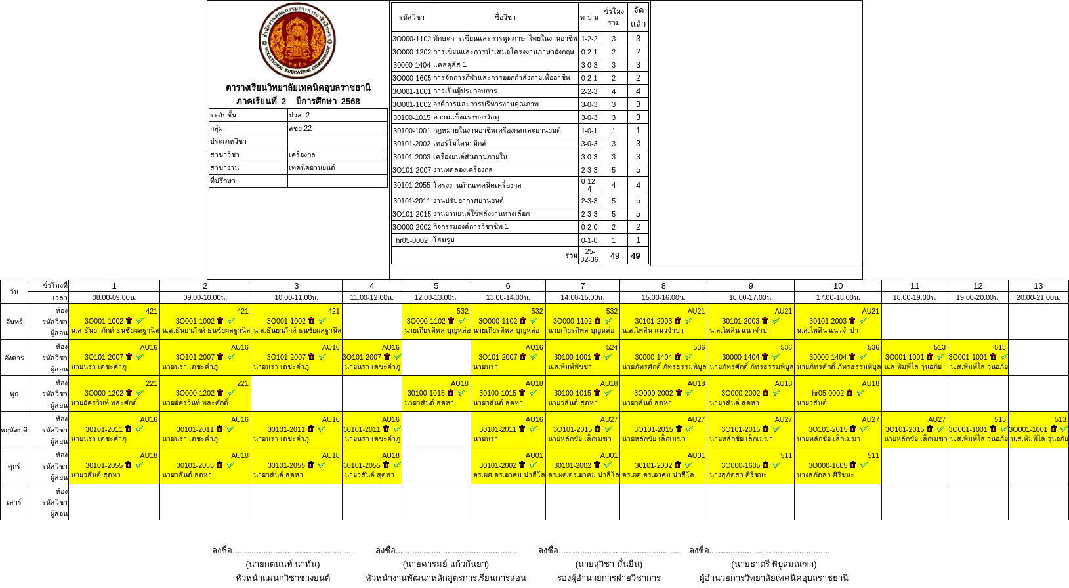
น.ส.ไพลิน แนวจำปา (652, 330)
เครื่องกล (302, 154)
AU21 (696, 311)
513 (940, 347)
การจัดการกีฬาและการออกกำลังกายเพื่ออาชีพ (501, 77)
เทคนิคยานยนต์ (312, 167)
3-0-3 (589, 65)
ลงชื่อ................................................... (282, 550)
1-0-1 (589, 131)
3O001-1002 (411, 104)
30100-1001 (411, 131)
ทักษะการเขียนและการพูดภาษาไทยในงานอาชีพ (505, 38)
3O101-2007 (411, 170)
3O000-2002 (411, 227)
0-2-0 (589, 227)
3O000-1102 (411, 39)
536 (699, 347)
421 (151, 311)
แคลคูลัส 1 (450, 64)
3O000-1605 (411, 78)
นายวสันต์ (811, 402)
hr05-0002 (412, 240)
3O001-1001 (411, 91)
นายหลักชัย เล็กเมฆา (579, 438)
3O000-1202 (411, 52)
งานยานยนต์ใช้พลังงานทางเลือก (481, 213)
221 (151, 383)
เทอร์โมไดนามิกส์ (459, 143)
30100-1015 (411, 117)
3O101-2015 (411, 214)
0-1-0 (589, 240)
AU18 (460, 383)
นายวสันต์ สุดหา (428, 402)
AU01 (534, 455)
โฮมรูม (444, 239)
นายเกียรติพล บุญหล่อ (436, 330)
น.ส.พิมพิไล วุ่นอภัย (912, 366)
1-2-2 (589, 39)
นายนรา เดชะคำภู (98, 366)
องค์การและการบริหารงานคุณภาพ (486, 104)
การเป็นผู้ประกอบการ (465, 90)
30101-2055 (411, 185)
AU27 (609, 419)
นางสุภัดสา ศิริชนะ (737, 474)
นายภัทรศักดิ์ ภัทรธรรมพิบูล (663, 366)
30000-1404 (411, 65)
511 (787, 455)
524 (612, 347)
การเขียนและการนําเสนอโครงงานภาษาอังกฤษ (503, 51)
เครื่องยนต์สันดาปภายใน (470, 156)
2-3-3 (589, 170)
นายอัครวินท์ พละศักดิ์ (103, 402)
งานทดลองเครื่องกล (463, 169)
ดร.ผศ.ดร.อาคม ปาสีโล (508, 474)
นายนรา (484, 366)
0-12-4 (589, 185)
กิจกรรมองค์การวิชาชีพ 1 (471, 226)
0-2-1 (589, 52)
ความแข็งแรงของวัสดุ (466, 117)
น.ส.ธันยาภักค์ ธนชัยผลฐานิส (114, 330)
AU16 (148, 347)
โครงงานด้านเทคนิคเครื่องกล (477, 185)
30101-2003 (411, 157)
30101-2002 (411, 144)
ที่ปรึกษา (223, 180)
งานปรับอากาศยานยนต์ (468, 200)
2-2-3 (589, 91)
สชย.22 (300, 128)
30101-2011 (411, 201)
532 (463, 311)
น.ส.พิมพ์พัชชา (569, 366)
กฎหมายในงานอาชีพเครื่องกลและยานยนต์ (497, 130)
